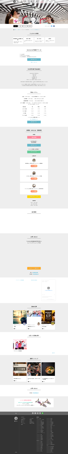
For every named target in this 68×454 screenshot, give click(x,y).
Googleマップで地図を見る (34, 268)
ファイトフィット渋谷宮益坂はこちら (35, 29)
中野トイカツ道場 (39, 418)
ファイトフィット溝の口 (49, 430)
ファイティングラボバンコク (50, 452)
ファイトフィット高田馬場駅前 (40, 423)
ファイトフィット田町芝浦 (40, 431)
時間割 (22, 424)
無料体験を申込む (34, 59)
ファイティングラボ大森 (39, 448)
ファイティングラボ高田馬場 (40, 424)
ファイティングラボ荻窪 (39, 425)
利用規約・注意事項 (32, 423)
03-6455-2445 (35, 272)
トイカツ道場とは (23, 418)
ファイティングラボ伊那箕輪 (50, 448)
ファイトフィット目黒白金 (40, 445)
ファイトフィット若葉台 (49, 419)
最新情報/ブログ (23, 419)
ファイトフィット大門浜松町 (50, 423)
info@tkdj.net (35, 274)
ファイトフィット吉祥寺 (49, 418)
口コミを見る (34, 165)
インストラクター (23, 423)
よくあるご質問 (31, 418)
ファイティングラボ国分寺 (50, 424)
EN (47, 1)
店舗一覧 (19, 29)
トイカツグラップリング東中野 (40, 419)
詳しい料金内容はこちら (34, 119)
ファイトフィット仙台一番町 (50, 447)
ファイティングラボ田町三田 (40, 430)
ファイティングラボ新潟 (49, 443)
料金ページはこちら (34, 62)
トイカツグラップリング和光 (50, 439)
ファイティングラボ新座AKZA (50, 436)
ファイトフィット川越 (49, 437)
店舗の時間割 (34, 137)
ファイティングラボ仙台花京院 (50, 446)
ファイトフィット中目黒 (39, 446)
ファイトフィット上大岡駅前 (50, 432)
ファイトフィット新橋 (39, 434)
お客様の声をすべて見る (34, 196)
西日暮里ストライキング (39, 440)
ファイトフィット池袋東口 (40, 439)
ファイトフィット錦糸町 (39, 441)
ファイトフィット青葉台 (49, 431)
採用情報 (31, 419)
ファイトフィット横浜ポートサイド (51, 425)
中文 (49, 1)
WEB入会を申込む (34, 151)
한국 (52, 1)
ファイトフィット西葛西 (39, 447)
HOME (15, 29)
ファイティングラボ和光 (49, 438)
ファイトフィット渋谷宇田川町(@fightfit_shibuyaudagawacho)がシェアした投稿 (53, 299)
